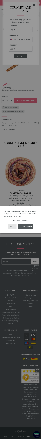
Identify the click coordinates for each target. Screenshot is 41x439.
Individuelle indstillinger (20, 220)
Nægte (12, 226)
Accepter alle (25, 226)
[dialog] (20, 219)
